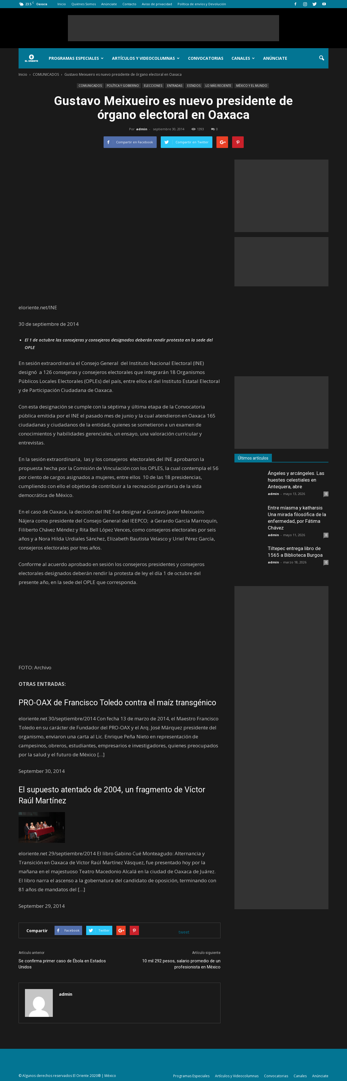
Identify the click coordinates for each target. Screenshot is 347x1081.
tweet (184, 932)
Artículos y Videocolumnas (146, 58)
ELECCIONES (153, 86)
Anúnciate (109, 4)
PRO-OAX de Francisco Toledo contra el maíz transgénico (117, 702)
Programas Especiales (76, 58)
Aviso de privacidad (157, 4)
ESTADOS (193, 86)
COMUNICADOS (90, 86)
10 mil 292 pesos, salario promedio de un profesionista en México (181, 964)
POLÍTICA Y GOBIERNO (123, 86)
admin (141, 129)
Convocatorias (205, 58)
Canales (243, 58)
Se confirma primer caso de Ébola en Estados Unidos (62, 964)
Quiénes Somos (83, 4)
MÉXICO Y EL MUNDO (251, 86)
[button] (321, 58)
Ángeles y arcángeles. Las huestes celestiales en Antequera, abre (296, 479)
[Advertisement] (173, 28)
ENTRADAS (174, 86)
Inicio (61, 4)
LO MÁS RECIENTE (218, 86)
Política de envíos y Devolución (202, 4)
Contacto (129, 4)
